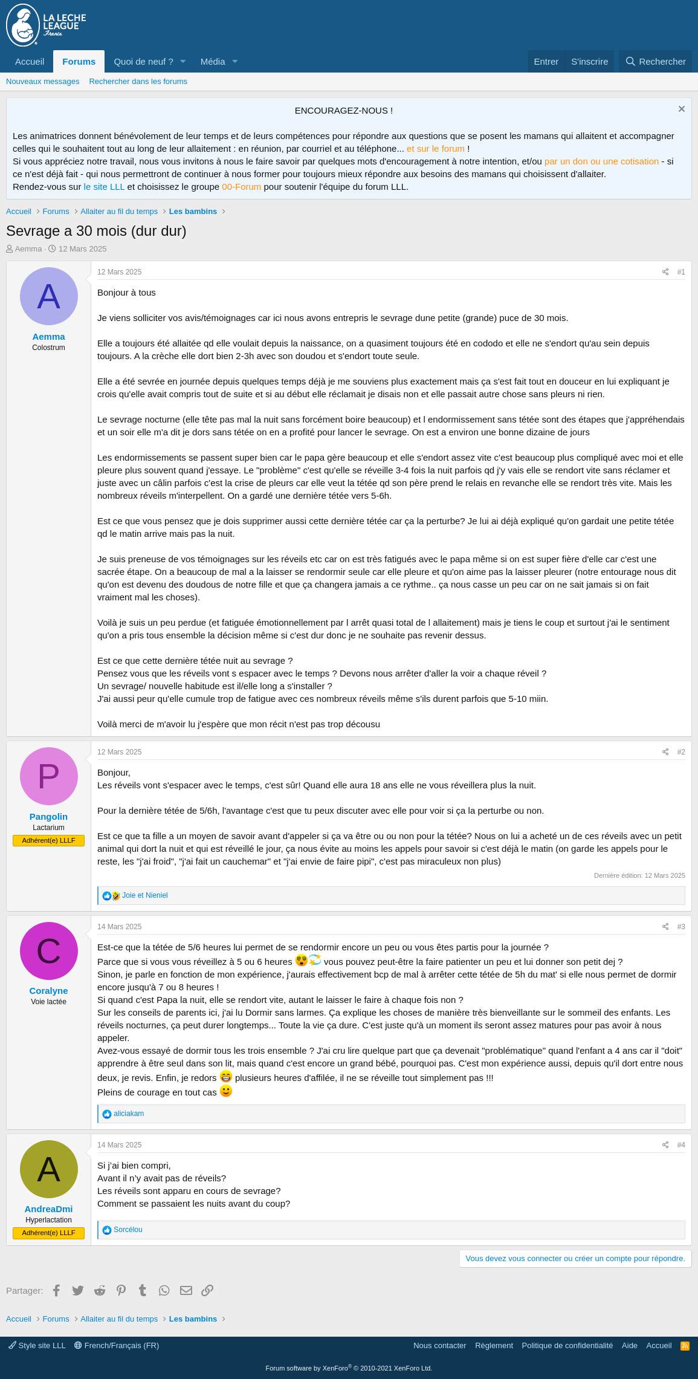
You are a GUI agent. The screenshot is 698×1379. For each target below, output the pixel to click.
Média (213, 61)
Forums (78, 61)
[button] (183, 61)
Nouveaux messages (42, 81)
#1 (681, 272)
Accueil (29, 61)
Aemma (28, 248)
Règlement (494, 1345)
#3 (681, 927)
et (144, 895)
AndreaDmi (48, 1209)
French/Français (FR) (116, 1345)
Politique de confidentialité (567, 1345)
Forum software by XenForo (349, 1368)
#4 (681, 1145)
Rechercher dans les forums (138, 81)
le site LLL (104, 186)
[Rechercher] (655, 61)
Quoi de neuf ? (143, 61)
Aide (630, 1345)
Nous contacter (439, 1345)
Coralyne (48, 990)
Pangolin (49, 816)
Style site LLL (37, 1345)
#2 (681, 752)
